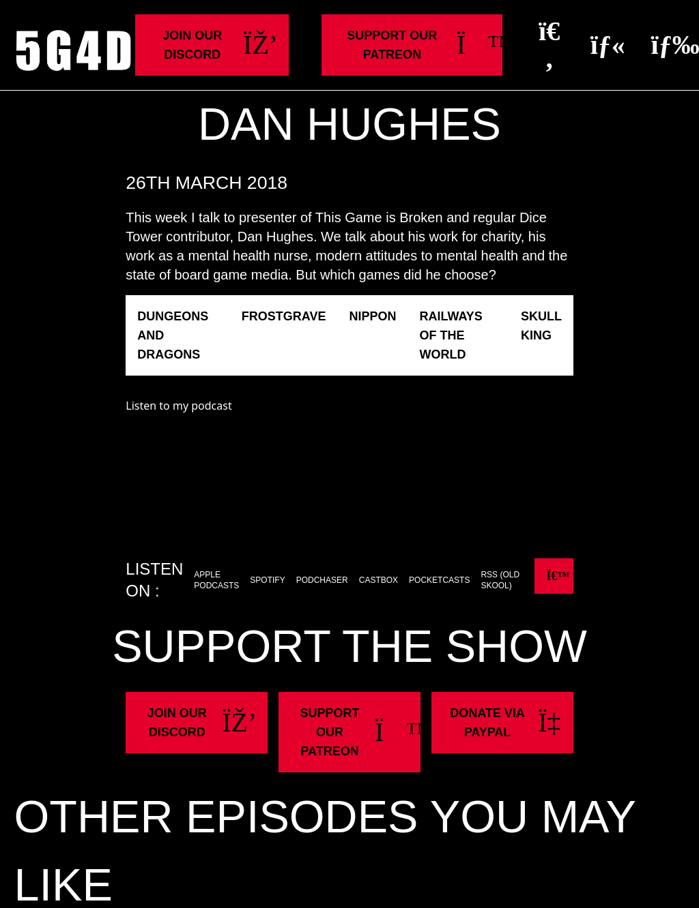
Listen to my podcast (178, 405)
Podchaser (322, 580)
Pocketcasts (439, 580)
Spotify (267, 580)
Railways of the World (450, 335)
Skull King (541, 325)
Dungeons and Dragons (172, 335)
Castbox (378, 580)
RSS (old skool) (500, 580)
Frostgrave (284, 316)
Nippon (372, 316)
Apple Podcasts (216, 580)
